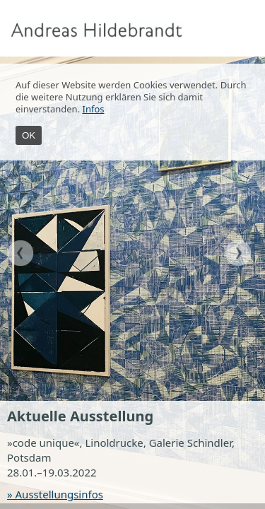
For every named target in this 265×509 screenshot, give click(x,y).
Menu (250, 30)
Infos (94, 109)
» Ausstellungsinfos (55, 494)
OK (28, 135)
